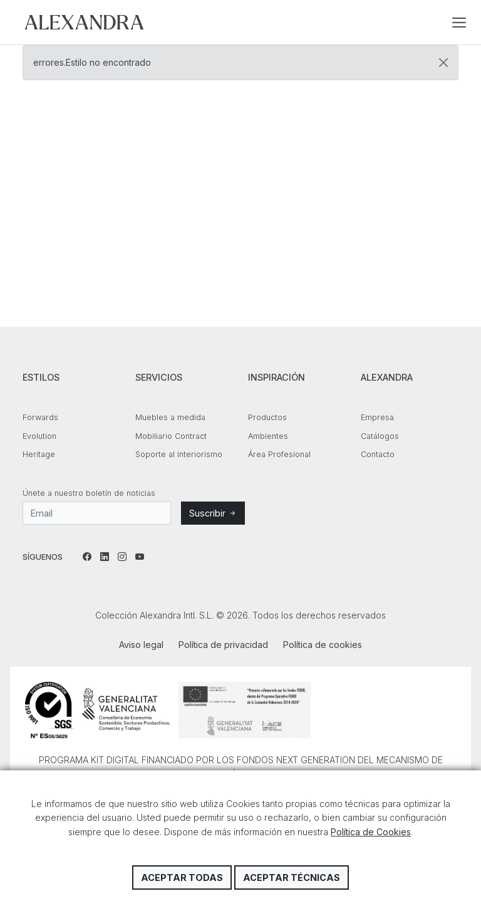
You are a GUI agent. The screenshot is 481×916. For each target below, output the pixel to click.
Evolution (39, 436)
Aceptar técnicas (291, 877)
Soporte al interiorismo (178, 454)
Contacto (378, 454)
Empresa (377, 417)
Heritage (39, 454)
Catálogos (380, 436)
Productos (267, 417)
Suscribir (213, 513)
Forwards (40, 417)
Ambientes (268, 436)
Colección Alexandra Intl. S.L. (84, 22)
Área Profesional (279, 454)
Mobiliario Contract (171, 436)
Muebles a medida (170, 417)
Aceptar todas (182, 877)
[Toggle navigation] (459, 22)
